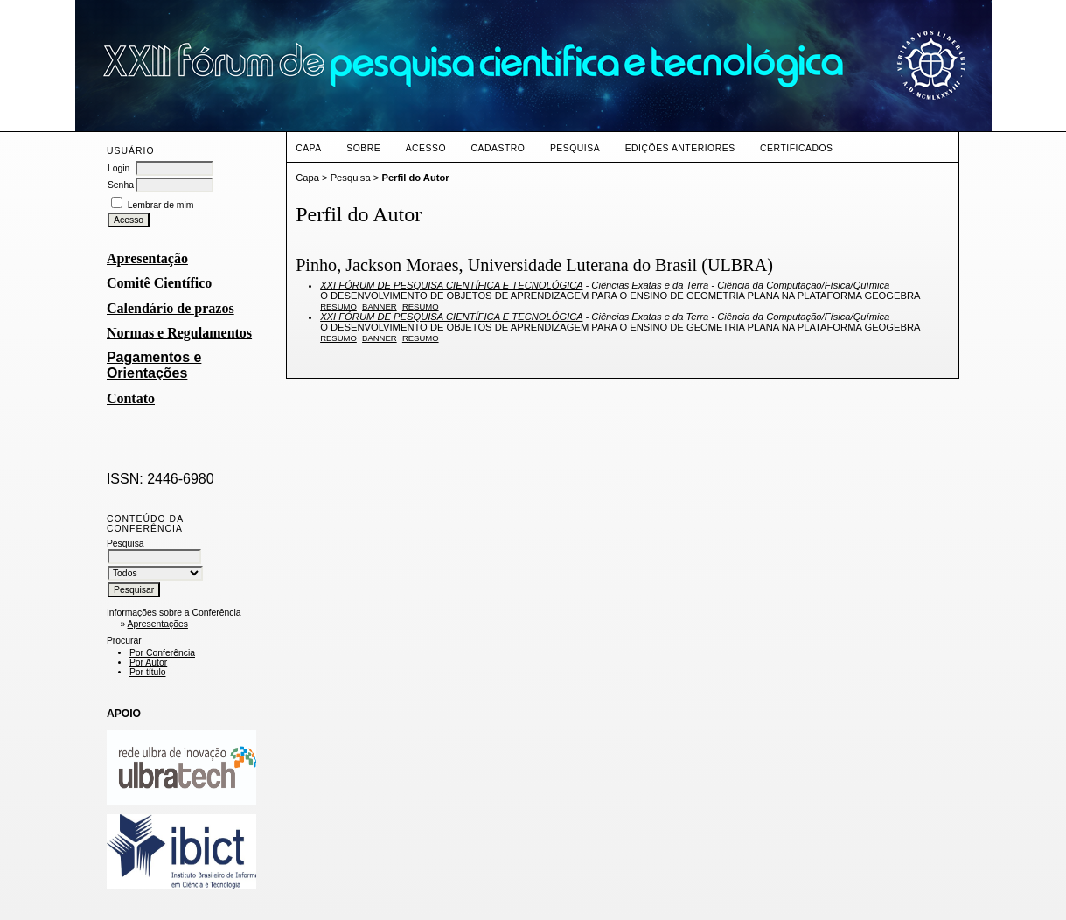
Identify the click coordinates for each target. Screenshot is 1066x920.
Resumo (338, 306)
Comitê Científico (159, 282)
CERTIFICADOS (796, 148)
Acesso (426, 148)
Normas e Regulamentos (179, 332)
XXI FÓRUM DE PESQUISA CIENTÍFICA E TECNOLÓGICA (451, 285)
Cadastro (498, 148)
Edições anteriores (680, 148)
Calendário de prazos (170, 308)
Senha (121, 185)
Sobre (363, 148)
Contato (131, 398)
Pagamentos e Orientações (154, 365)
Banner (379, 306)
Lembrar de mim (161, 205)
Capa (309, 148)
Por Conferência (162, 653)
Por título (147, 672)
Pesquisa (575, 148)
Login (118, 168)
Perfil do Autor (415, 177)
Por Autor (148, 662)
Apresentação (147, 258)
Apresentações (158, 624)
